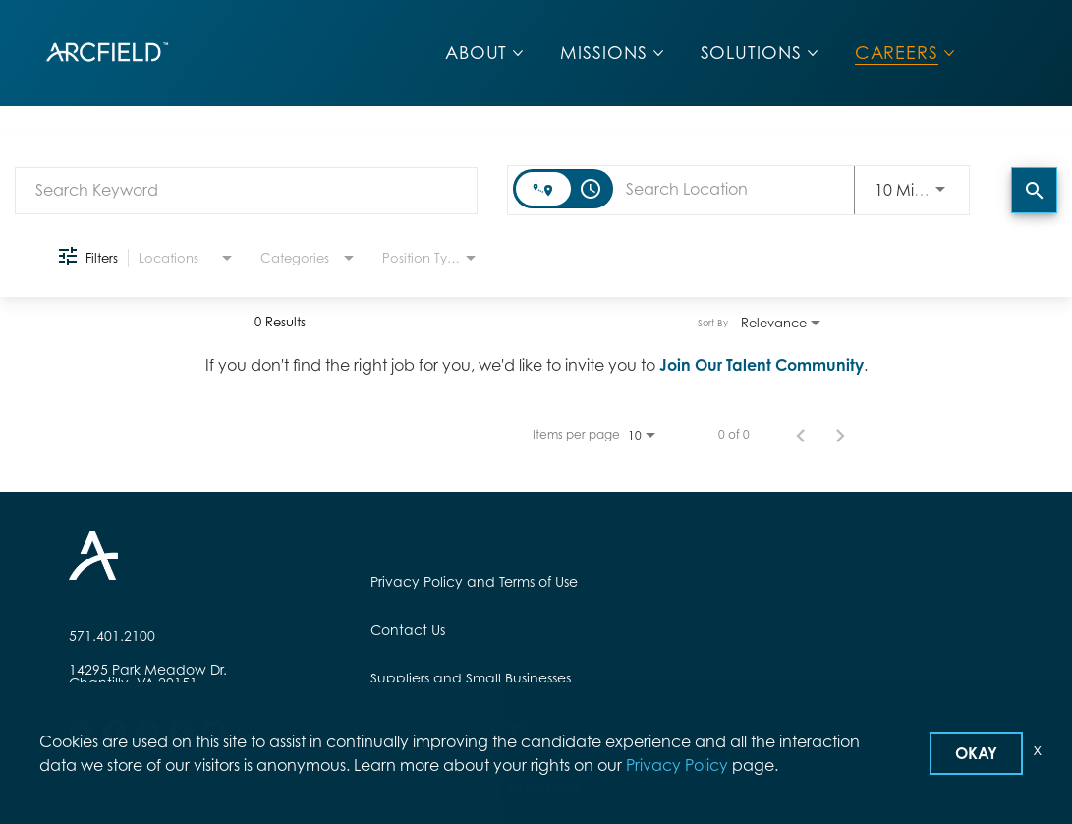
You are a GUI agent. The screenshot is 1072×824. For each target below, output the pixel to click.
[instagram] (147, 731)
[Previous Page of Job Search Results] (800, 434)
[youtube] (214, 731)
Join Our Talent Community (761, 365)
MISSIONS (603, 52)
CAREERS (896, 52)
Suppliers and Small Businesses (470, 678)
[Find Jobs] (1034, 190)
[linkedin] (80, 731)
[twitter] (181, 731)
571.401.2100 (112, 636)
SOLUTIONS (751, 52)
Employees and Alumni (448, 726)
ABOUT (476, 52)
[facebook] (114, 731)
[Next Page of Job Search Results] (840, 434)
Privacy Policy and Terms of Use (474, 581)
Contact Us (407, 629)
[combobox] (246, 190)
